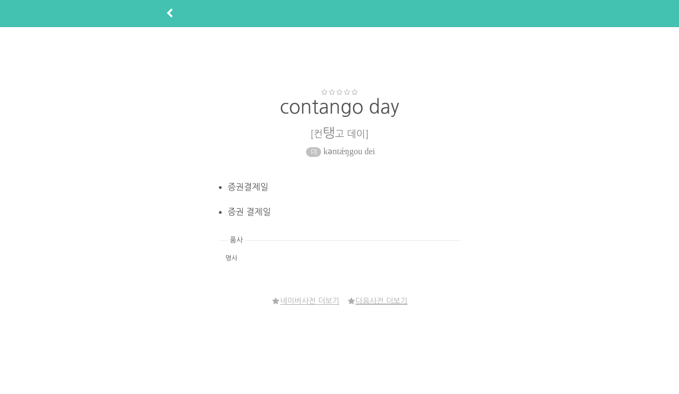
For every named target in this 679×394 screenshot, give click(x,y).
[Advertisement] (339, 57)
